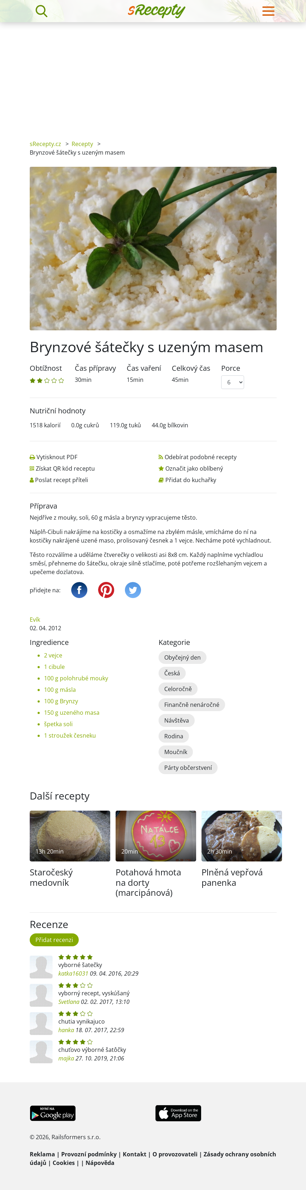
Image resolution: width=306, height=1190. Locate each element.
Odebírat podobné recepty (198, 457)
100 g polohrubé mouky (76, 678)
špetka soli (58, 724)
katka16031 (73, 973)
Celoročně (178, 689)
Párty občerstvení (188, 768)
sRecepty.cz (45, 144)
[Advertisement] (153, 76)
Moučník (175, 752)
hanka (66, 1030)
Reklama (42, 1154)
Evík (35, 619)
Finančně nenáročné (191, 705)
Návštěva (176, 720)
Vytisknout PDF (53, 457)
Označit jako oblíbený (190, 468)
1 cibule (54, 667)
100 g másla (60, 690)
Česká (172, 673)
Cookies (64, 1163)
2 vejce (53, 655)
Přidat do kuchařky (187, 480)
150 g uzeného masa (71, 713)
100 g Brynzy (61, 701)
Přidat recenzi (54, 940)
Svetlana (68, 1002)
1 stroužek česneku (70, 735)
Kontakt (134, 1154)
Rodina (173, 736)
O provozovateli (175, 1154)
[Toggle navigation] (268, 11)
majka (66, 1058)
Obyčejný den (182, 657)
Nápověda (100, 1163)
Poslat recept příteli (59, 480)
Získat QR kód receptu (62, 468)
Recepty (82, 144)
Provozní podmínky (89, 1154)
